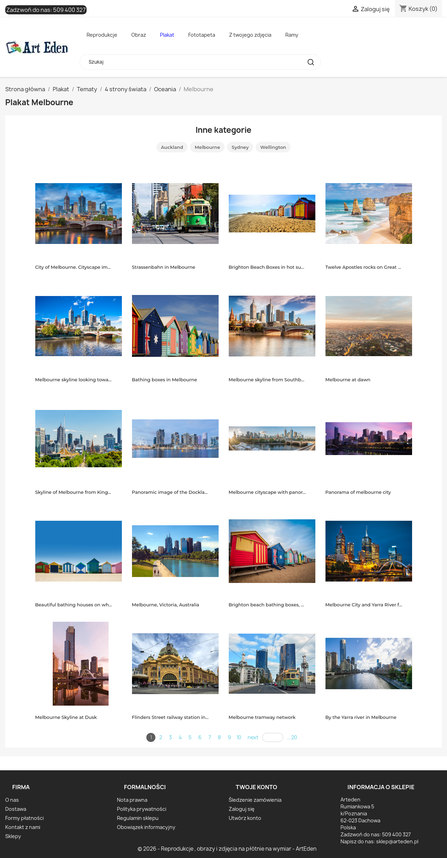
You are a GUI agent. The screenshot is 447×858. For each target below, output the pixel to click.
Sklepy (13, 836)
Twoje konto (256, 787)
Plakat (167, 34)
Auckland (172, 147)
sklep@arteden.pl (397, 841)
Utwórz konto (245, 818)
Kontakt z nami (22, 827)
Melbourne (207, 147)
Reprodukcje (102, 34)
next (253, 737)
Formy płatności (24, 818)
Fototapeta (201, 34)
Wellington (273, 147)
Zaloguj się (242, 809)
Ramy (291, 34)
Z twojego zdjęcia (250, 34)
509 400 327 (69, 10)
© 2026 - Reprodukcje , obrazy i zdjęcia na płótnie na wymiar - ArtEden (227, 848)
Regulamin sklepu (138, 818)
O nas (12, 799)
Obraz (138, 34)
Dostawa (15, 809)
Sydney (240, 147)
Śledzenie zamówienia (255, 799)
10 (238, 737)
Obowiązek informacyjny (146, 827)
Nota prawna (132, 799)
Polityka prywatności (141, 809)
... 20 (292, 737)
